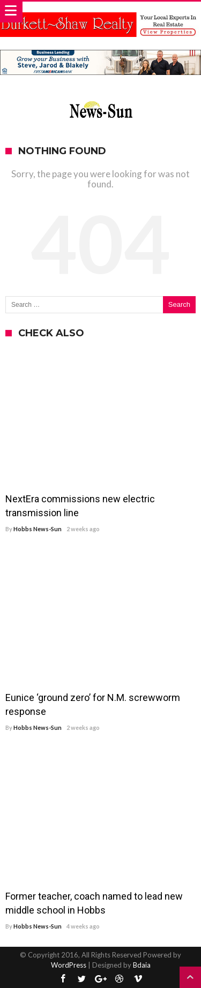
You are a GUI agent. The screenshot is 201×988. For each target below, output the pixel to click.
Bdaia (142, 965)
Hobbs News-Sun (37, 528)
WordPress (68, 965)
